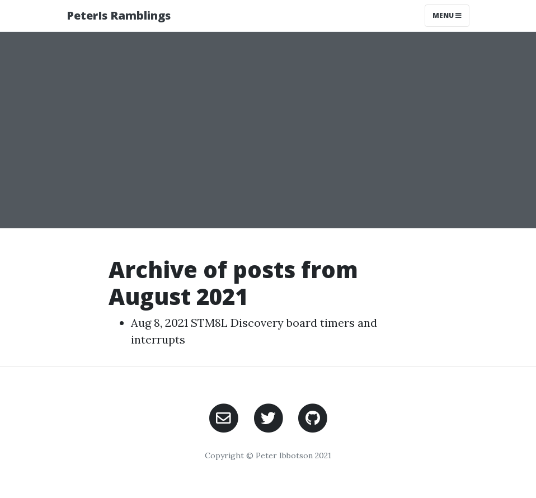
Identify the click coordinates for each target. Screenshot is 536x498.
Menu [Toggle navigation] (447, 15)
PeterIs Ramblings (119, 15)
